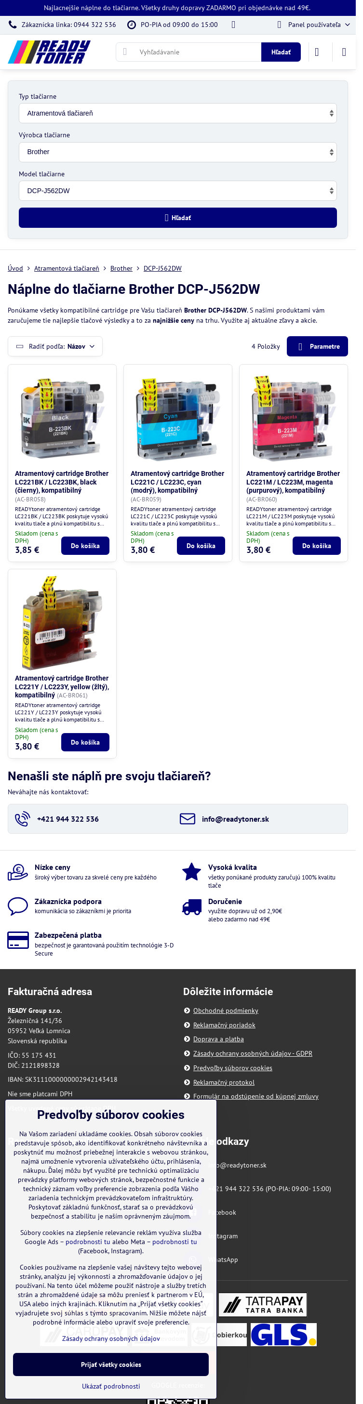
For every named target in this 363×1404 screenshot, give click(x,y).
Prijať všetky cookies (111, 1364)
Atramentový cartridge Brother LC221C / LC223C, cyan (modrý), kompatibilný (177, 482)
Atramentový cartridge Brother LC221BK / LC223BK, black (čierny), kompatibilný (61, 482)
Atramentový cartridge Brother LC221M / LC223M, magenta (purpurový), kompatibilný (293, 482)
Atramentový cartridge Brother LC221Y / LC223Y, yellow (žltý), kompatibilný (62, 686)
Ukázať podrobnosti (111, 1386)
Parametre (317, 347)
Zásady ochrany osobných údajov (111, 1338)
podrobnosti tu (88, 1241)
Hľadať (281, 52)
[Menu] (344, 52)
